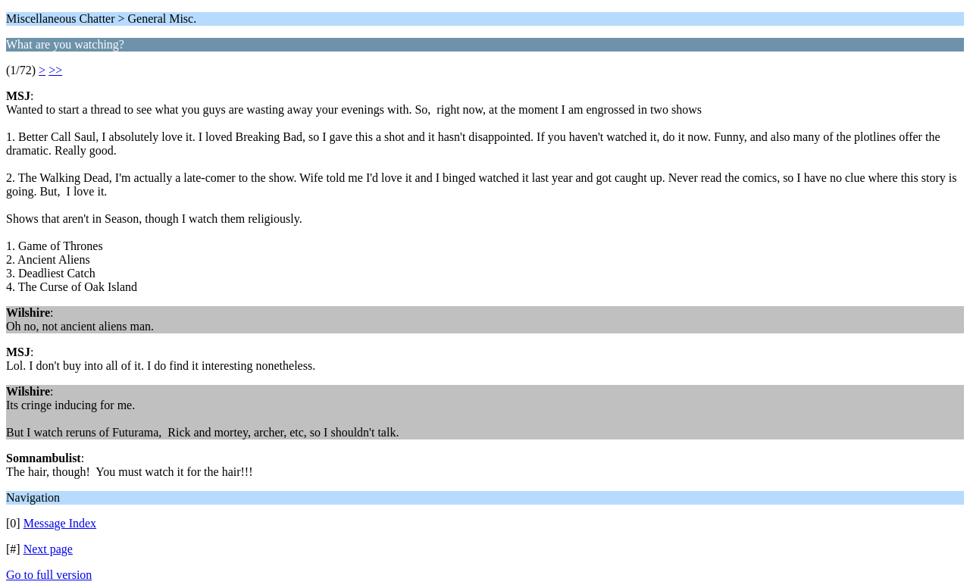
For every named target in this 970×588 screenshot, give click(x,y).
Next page (48, 549)
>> (55, 70)
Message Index (59, 523)
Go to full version (49, 574)
